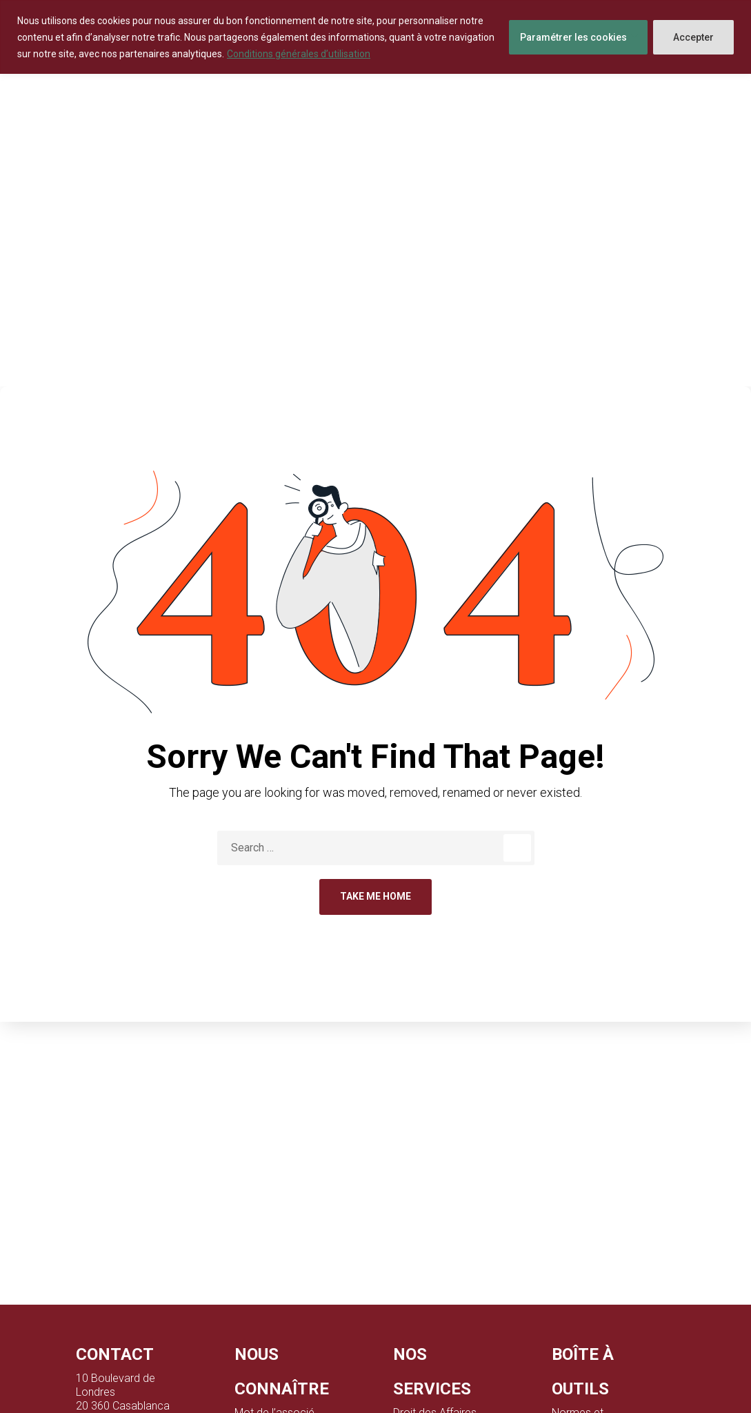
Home (342, 278)
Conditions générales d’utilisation (298, 53)
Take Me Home (375, 896)
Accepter (693, 37)
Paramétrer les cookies (573, 37)
